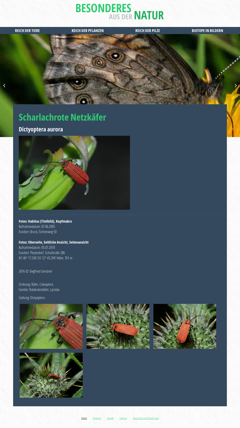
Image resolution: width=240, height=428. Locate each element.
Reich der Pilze (148, 30)
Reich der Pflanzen (89, 30)
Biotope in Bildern (208, 30)
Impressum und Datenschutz (146, 418)
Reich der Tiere (28, 30)
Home (84, 418)
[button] (4, 85)
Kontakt (110, 418)
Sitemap (123, 418)
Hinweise (97, 418)
